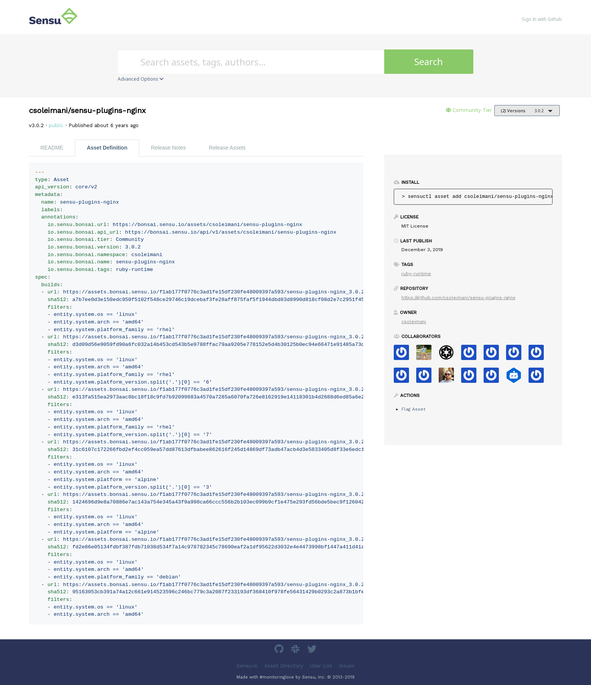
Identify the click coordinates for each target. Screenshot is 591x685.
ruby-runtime (416, 273)
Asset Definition (107, 148)
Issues (347, 665)
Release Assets (227, 148)
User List (321, 665)
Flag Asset (413, 409)
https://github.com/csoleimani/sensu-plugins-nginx (458, 297)
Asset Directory (283, 665)
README (51, 148)
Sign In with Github (542, 19)
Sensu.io (246, 665)
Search (428, 61)
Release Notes (168, 148)
